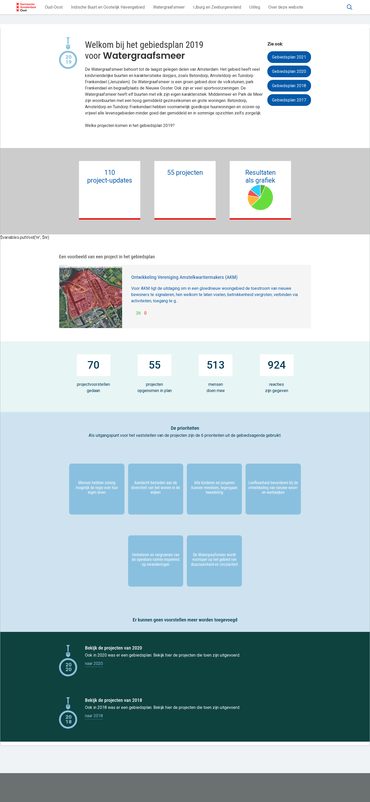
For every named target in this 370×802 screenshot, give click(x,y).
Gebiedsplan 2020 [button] (289, 71)
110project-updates (109, 180)
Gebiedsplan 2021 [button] (289, 57)
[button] (54, 7)
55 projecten (185, 176)
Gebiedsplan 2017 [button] (289, 100)
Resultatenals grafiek (260, 189)
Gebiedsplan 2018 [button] (289, 85)
